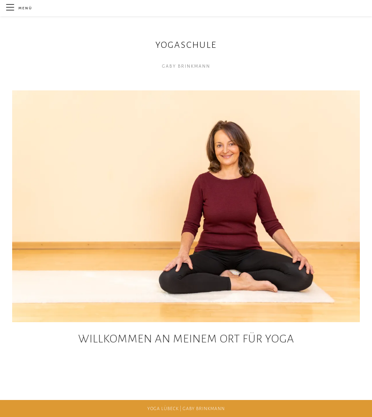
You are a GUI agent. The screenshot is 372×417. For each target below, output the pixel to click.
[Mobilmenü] (19, 8)
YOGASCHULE (186, 45)
